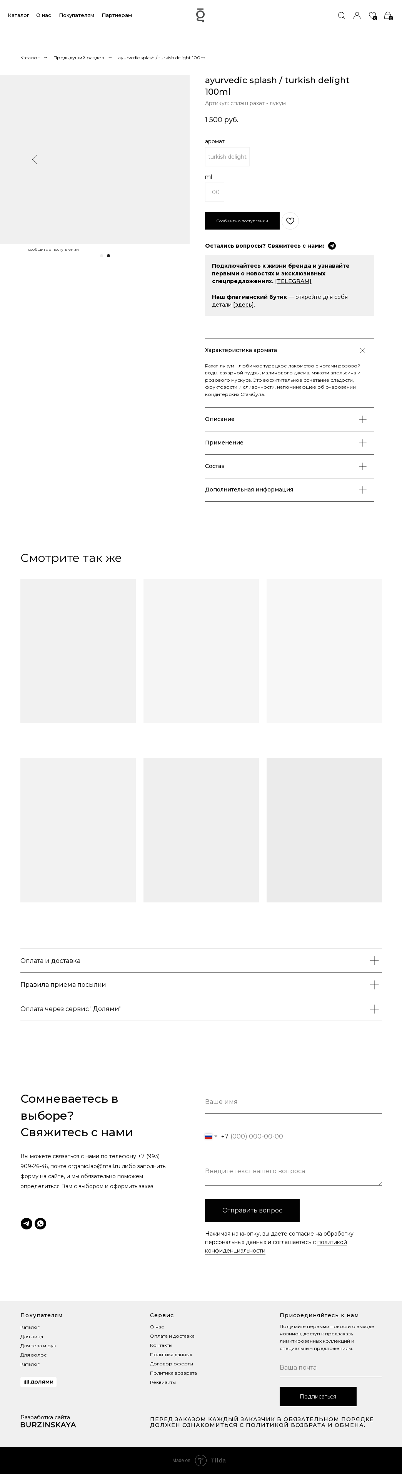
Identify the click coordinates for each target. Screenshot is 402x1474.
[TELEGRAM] (293, 281)
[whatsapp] (40, 1223)
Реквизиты (163, 1382)
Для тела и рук (38, 1345)
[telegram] (26, 1223)
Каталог (18, 15)
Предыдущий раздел (78, 57)
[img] (341, 15)
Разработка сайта (45, 1417)
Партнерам (117, 15)
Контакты (161, 1345)
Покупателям (76, 15)
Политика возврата (173, 1373)
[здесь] (243, 304)
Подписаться (318, 1396)
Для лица (31, 1336)
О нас (43, 15)
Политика (161, 1354)
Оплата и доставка (172, 1336)
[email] (331, 1367)
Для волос (33, 1355)
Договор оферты (171, 1364)
